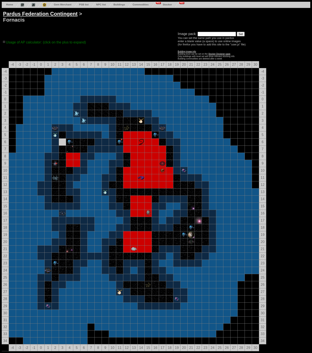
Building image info (187, 51)
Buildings (119, 4)
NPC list (101, 4)
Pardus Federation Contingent (40, 14)
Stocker (167, 4)
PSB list (84, 4)
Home (9, 4)
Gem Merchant (62, 4)
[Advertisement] (167, 19)
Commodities (141, 4)
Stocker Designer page (219, 54)
